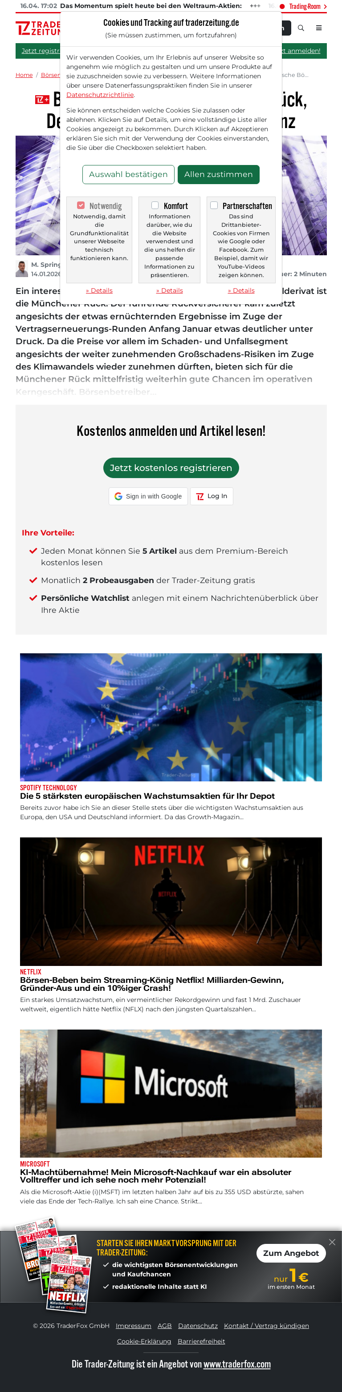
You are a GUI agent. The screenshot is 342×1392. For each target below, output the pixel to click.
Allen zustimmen (218, 174)
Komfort (176, 206)
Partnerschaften (247, 206)
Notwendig (106, 206)
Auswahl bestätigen (128, 174)
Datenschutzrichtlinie (100, 95)
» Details (99, 290)
